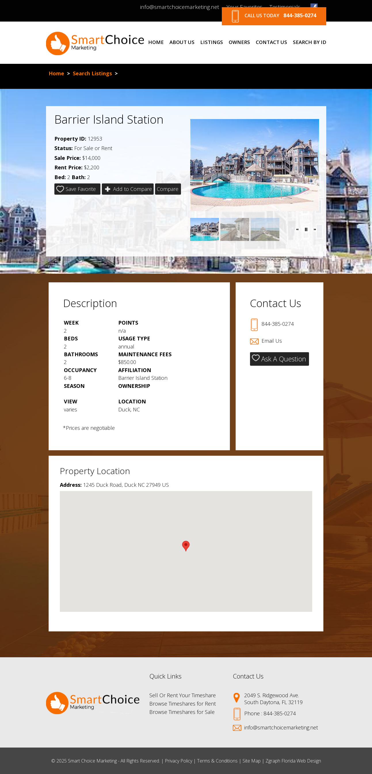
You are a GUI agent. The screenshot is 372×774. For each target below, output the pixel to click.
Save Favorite (76, 188)
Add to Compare (128, 188)
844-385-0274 (278, 323)
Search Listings (92, 73)
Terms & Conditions (217, 761)
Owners (239, 42)
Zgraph (273, 761)
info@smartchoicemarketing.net (179, 7)
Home (156, 42)
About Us (181, 42)
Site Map (252, 761)
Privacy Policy (178, 761)
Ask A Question (279, 358)
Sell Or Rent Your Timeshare (182, 695)
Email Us (272, 340)
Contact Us (271, 42)
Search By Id (309, 42)
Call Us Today (274, 16)
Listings (211, 42)
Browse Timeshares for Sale (182, 711)
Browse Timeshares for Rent (182, 703)
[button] (297, 229)
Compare (167, 188)
